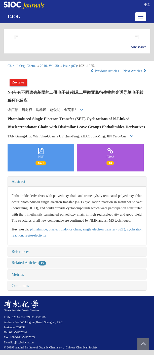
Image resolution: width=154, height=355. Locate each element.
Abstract (18, 181)
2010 (43, 66)
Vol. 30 (54, 66)
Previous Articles (105, 71)
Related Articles (29, 262)
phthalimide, (39, 229)
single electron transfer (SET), (105, 229)
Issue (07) (70, 66)
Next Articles (134, 71)
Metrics (18, 274)
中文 (147, 4)
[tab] (77, 181)
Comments (20, 285)
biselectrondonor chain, (66, 229)
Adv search (138, 47)
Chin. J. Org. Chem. (22, 66)
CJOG (14, 16)
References (20, 251)
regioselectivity (35, 235)
